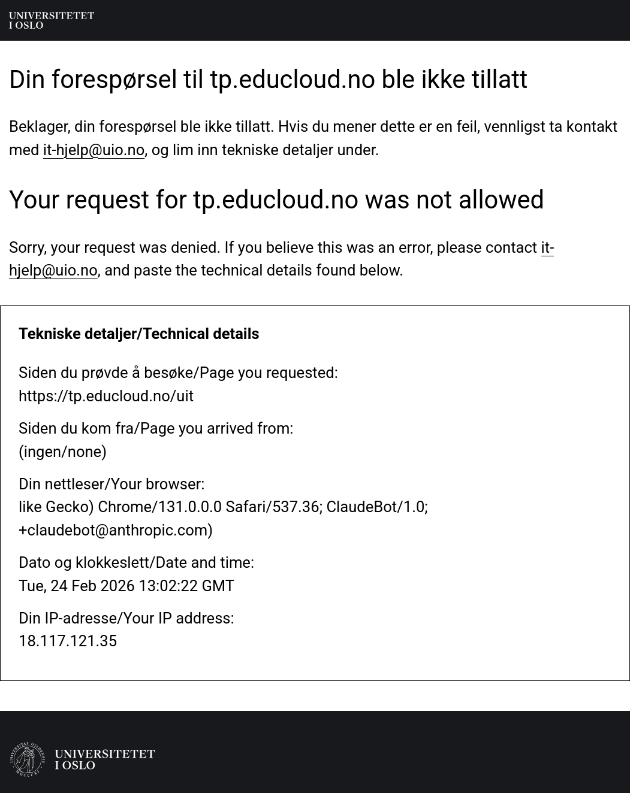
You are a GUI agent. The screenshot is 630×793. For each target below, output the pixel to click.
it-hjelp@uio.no (93, 150)
